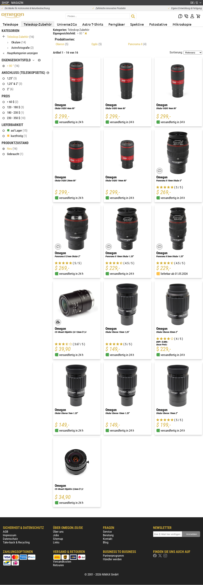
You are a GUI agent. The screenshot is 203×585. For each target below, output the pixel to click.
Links (56, 542)
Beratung (108, 535)
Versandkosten (62, 561)
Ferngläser (117, 24)
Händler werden (112, 559)
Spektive (137, 24)
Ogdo (96, 44)
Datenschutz (10, 539)
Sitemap (58, 539)
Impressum (9, 535)
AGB (5, 531)
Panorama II (137, 44)
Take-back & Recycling (16, 542)
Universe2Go (67, 24)
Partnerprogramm (113, 555)
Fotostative (158, 24)
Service (107, 531)
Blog (105, 542)
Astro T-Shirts (92, 24)
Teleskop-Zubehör (38, 24)
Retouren (58, 565)
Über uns (58, 531)
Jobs (56, 535)
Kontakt (107, 539)
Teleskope (10, 24)
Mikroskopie (182, 24)
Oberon (62, 44)
